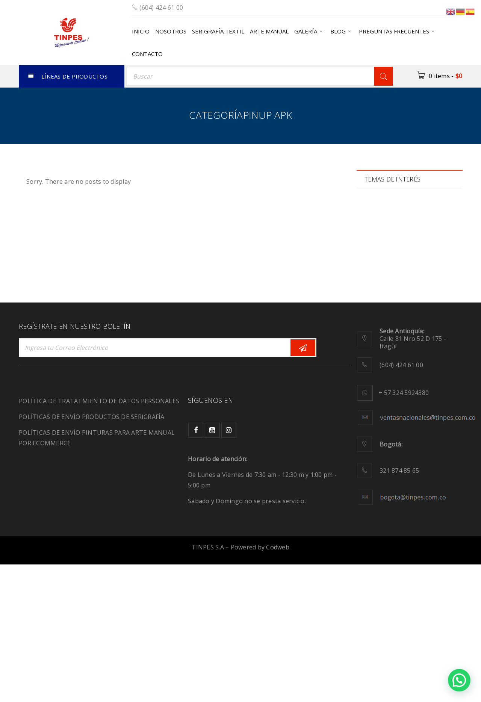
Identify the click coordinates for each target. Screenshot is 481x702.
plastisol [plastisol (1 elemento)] (423, 343)
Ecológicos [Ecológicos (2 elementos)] (426, 264)
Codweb (277, 685)
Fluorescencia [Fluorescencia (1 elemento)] (390, 280)
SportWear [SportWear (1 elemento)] (386, 391)
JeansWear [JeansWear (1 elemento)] (386, 296)
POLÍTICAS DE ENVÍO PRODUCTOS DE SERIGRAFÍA (92, 554)
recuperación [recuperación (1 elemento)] (389, 359)
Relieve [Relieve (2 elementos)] (435, 359)
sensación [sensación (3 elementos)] (385, 375)
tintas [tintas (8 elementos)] (380, 406)
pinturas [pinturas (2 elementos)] (383, 343)
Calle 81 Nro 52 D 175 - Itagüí (413, 476)
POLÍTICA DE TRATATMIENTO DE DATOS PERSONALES (99, 538)
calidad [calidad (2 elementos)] (382, 233)
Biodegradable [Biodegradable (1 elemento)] (391, 217)
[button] (459, 680)
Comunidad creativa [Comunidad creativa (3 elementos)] (398, 249)
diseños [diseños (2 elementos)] (382, 264)
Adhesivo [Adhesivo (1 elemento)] (384, 201)
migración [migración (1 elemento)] (385, 327)
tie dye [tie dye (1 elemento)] (428, 391)
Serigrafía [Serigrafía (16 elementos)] (431, 375)
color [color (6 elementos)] (417, 233)
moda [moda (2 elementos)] (425, 327)
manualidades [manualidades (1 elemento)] (390, 312)
